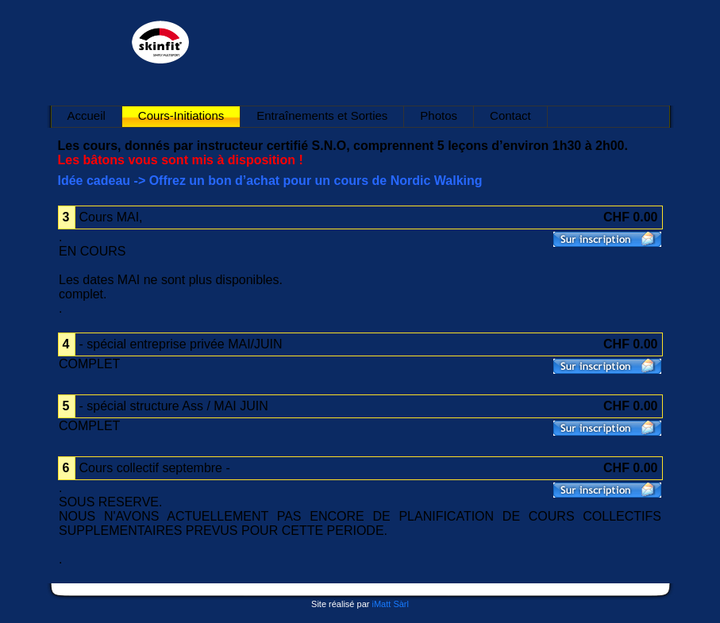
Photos (438, 115)
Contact (510, 115)
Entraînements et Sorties (321, 115)
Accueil (86, 115)
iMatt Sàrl (390, 604)
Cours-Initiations (181, 115)
